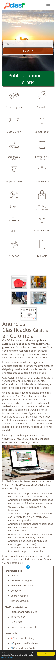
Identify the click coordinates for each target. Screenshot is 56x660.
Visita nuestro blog (22, 638)
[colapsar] (48, 5)
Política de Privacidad (22, 585)
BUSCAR (28, 50)
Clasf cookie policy (7, 658)
